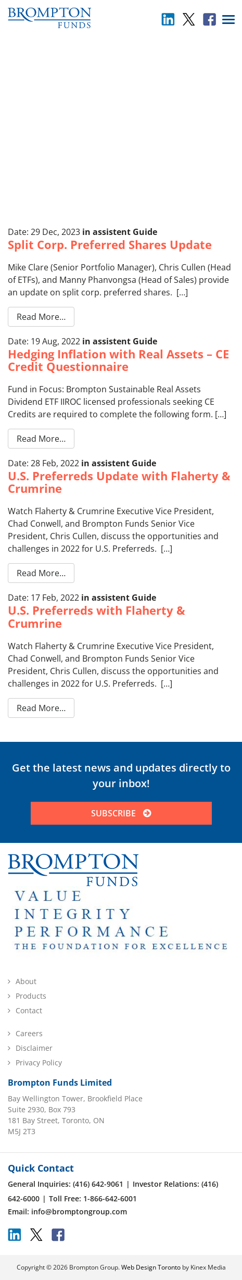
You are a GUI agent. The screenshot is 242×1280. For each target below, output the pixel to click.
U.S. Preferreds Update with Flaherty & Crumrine (119, 482)
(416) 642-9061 (98, 1184)
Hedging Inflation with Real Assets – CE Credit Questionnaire (118, 360)
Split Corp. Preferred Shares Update (110, 244)
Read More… (41, 316)
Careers (29, 1033)
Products (31, 996)
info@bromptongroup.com (79, 1211)
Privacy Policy (39, 1062)
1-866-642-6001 (110, 1198)
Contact (29, 1010)
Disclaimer (34, 1048)
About (26, 981)
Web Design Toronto (151, 1267)
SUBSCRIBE (121, 813)
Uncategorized (132, 84)
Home (95, 84)
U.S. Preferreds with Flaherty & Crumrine (96, 616)
